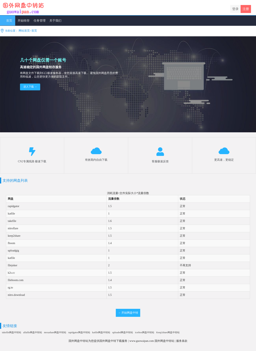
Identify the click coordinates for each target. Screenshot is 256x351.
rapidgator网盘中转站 (79, 332)
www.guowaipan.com (141, 340)
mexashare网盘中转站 (55, 332)
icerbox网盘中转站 (144, 332)
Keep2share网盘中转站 (168, 332)
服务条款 (181, 340)
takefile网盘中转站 (11, 332)
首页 (34, 30)
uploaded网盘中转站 (122, 332)
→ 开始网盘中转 (128, 312)
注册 (246, 9)
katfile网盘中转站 (101, 332)
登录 (235, 9)
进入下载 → (30, 86)
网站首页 (24, 30)
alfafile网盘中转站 (32, 332)
